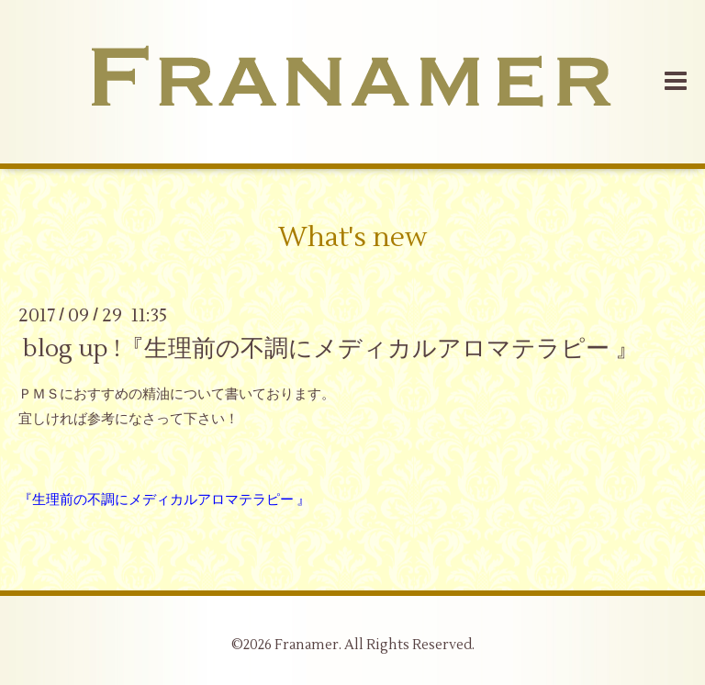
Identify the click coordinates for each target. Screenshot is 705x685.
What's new (352, 237)
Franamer (306, 645)
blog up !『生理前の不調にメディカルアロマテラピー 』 (331, 348)
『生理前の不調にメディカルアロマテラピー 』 (164, 500)
